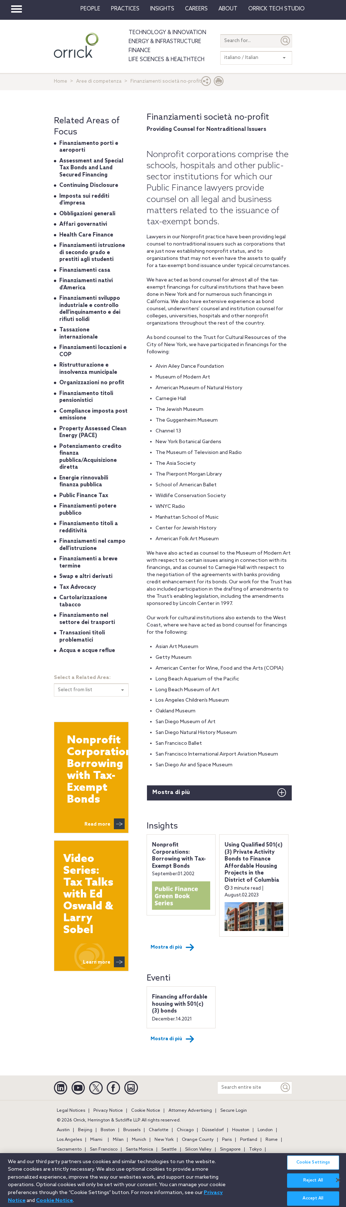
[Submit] (285, 40)
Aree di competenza (98, 81)
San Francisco (103, 1149)
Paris (227, 1139)
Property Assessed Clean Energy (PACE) (92, 432)
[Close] (338, 1184)
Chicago (185, 1130)
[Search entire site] (248, 1087)
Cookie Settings (313, 1166)
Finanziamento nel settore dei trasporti (87, 619)
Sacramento (69, 1149)
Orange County (198, 1139)
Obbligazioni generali (87, 214)
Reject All (313, 1184)
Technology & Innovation (167, 32)
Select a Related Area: (82, 678)
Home (60, 81)
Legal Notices (71, 1110)
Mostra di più (171, 792)
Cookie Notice (145, 1110)
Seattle (169, 1149)
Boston (108, 1130)
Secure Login (233, 1110)
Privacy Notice (108, 1110)
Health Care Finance (86, 235)
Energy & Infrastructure (165, 41)
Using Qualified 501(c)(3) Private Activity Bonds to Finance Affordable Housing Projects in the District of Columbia (253, 863)
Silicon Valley (198, 1149)
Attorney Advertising (190, 1110)
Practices (125, 9)
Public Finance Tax (83, 495)
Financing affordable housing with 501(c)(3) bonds (179, 1004)
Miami (96, 1139)
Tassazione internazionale (78, 333)
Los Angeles (69, 1139)
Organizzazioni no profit (91, 383)
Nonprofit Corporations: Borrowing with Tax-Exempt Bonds (179, 855)
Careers (196, 9)
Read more (104, 823)
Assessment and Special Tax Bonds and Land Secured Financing (91, 168)
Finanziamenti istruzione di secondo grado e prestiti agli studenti (92, 252)
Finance (140, 50)
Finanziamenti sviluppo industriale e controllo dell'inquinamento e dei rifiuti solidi (89, 309)
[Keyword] (285, 1087)
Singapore (230, 1149)
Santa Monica (139, 1149)
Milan (118, 1139)
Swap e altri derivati (85, 576)
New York (164, 1139)
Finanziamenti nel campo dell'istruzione (92, 545)
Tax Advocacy (77, 587)
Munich (139, 1139)
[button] (206, 83)
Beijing (85, 1130)
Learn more (104, 961)
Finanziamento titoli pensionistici (86, 397)
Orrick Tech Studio (276, 9)
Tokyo (255, 1149)
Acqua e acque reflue (87, 650)
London (265, 1130)
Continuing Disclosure (88, 185)
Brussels (131, 1130)
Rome (272, 1139)
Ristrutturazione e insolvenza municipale (88, 369)
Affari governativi (83, 224)
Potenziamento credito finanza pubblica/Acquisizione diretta (90, 457)
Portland (248, 1139)
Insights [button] (162, 9)
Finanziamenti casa (84, 270)
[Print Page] (219, 83)
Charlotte (159, 1130)
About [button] (227, 9)
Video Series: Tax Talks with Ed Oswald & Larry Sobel (88, 894)
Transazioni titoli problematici (82, 636)
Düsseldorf (213, 1130)
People (90, 9)
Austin (63, 1130)
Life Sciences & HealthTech (166, 59)
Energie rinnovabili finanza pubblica (83, 481)
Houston (240, 1130)
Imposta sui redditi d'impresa (84, 200)
